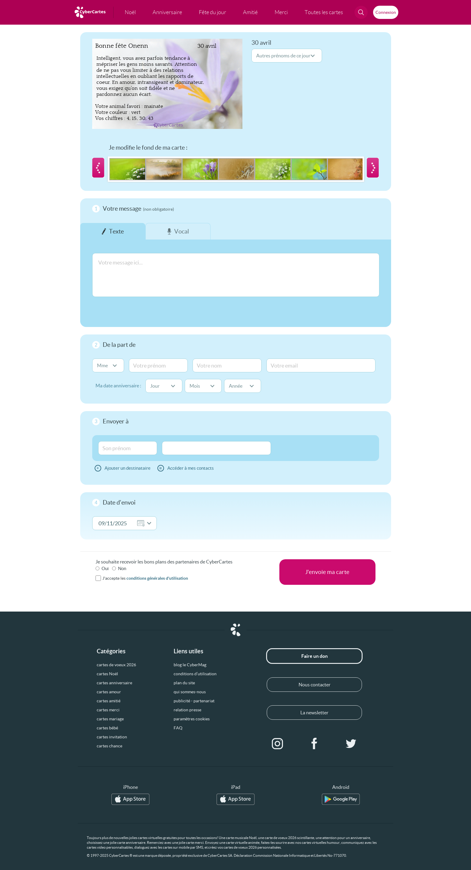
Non (122, 568)
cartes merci (108, 709)
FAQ (178, 727)
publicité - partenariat (194, 700)
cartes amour (109, 691)
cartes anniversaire (114, 682)
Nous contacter (314, 684)
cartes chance (109, 745)
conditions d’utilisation (195, 673)
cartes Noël (107, 673)
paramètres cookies (192, 718)
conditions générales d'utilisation (157, 578)
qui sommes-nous (190, 691)
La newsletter (314, 712)
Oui (105, 568)
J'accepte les (145, 578)
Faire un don (314, 656)
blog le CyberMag (190, 664)
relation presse (187, 709)
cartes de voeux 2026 (116, 664)
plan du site (184, 682)
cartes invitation (112, 736)
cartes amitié (108, 700)
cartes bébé (107, 727)
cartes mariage (110, 718)
